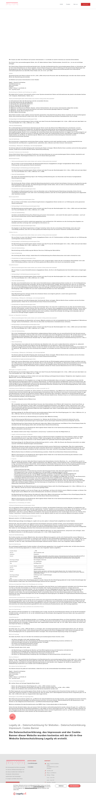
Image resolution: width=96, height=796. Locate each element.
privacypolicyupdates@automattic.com (48, 405)
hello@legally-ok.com (49, 438)
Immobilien (30, 767)
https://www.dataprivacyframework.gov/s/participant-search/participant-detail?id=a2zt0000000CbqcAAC (43, 420)
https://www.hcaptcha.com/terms (22, 499)
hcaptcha (36, 554)
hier (49, 581)
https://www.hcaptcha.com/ (61, 462)
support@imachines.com (40, 462)
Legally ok (50, 738)
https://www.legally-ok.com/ (70, 438)
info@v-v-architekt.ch (19, 88)
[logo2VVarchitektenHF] (12, 3)
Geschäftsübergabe (32, 763)
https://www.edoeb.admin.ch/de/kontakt (54, 704)
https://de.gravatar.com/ (73, 405)
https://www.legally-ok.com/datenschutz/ (24, 456)
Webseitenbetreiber (39, 569)
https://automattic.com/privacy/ (22, 428)
